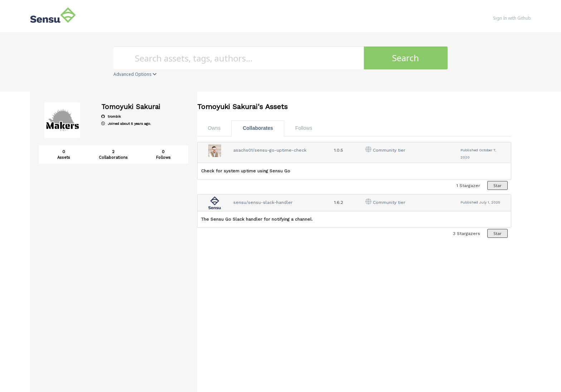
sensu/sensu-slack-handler (263, 202)
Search (405, 58)
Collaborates (258, 128)
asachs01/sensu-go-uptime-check (270, 150)
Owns (214, 128)
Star (497, 185)
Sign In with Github (512, 18)
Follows (303, 128)
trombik (111, 116)
